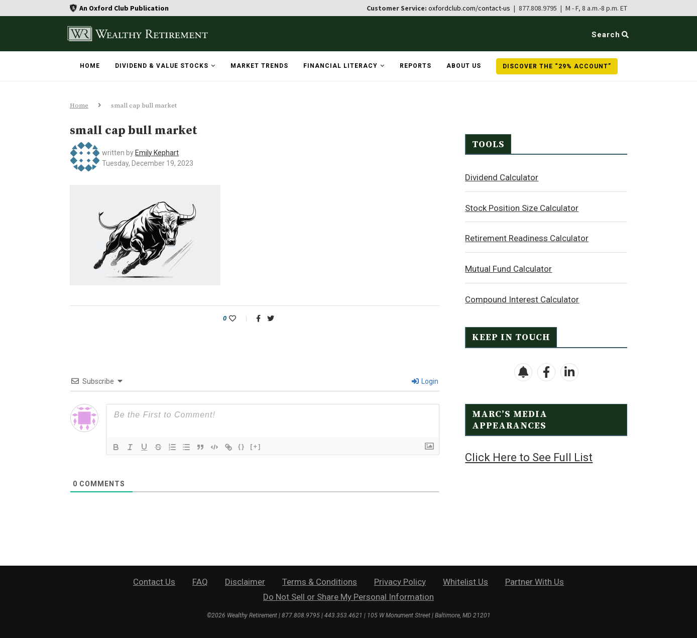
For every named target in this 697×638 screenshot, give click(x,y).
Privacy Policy (400, 582)
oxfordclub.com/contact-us (469, 8)
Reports (415, 65)
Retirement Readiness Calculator (527, 238)
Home (90, 65)
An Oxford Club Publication (124, 8)
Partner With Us (534, 582)
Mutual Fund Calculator (508, 268)
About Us (463, 65)
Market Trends (259, 65)
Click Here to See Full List (529, 457)
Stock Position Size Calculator (521, 207)
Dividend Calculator (501, 177)
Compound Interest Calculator (522, 299)
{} (241, 446)
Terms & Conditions (319, 582)
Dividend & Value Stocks (161, 65)
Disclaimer (245, 582)
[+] (255, 446)
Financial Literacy (340, 65)
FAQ (200, 582)
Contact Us (154, 582)
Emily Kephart (157, 153)
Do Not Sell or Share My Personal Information (348, 597)
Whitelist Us (465, 582)
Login (425, 381)
